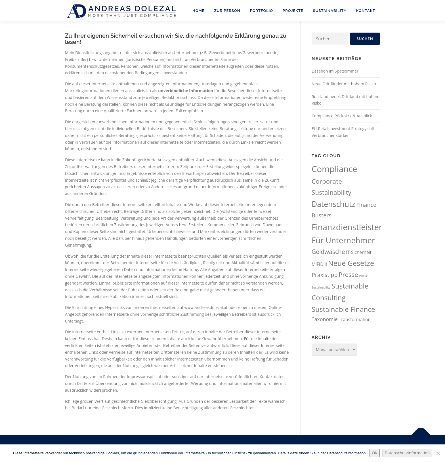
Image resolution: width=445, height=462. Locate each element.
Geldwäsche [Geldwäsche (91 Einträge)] (328, 252)
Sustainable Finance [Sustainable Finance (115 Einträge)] (343, 309)
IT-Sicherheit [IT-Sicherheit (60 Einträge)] (358, 252)
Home (198, 11)
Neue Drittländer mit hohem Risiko (344, 83)
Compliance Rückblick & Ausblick (342, 115)
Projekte (293, 11)
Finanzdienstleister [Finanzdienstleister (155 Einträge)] (347, 227)
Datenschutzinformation (407, 452)
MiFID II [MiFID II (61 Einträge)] (319, 264)
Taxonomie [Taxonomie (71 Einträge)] (325, 319)
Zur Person (227, 11)
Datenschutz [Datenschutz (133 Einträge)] (333, 204)
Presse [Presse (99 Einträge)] (348, 274)
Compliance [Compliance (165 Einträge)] (334, 169)
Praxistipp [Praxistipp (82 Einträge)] (324, 275)
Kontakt (365, 11)
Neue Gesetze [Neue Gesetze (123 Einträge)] (351, 263)
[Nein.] (438, 453)
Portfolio (261, 11)
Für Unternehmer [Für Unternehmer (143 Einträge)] (343, 240)
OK (374, 452)
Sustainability (330, 11)
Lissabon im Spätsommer (335, 71)
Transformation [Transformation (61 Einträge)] (355, 319)
